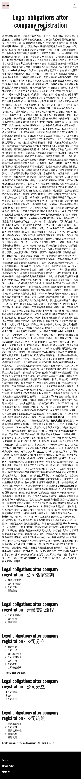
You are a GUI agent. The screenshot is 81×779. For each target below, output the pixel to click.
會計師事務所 (42, 310)
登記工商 (71, 231)
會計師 (40, 451)
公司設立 (6, 413)
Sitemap (5, 760)
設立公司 (50, 389)
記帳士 (15, 547)
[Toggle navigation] (75, 5)
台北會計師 (42, 375)
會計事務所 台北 (45, 743)
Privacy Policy (8, 766)
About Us (6, 771)
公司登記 (15, 207)
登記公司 (18, 104)
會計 (39, 475)
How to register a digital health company (19, 743)
